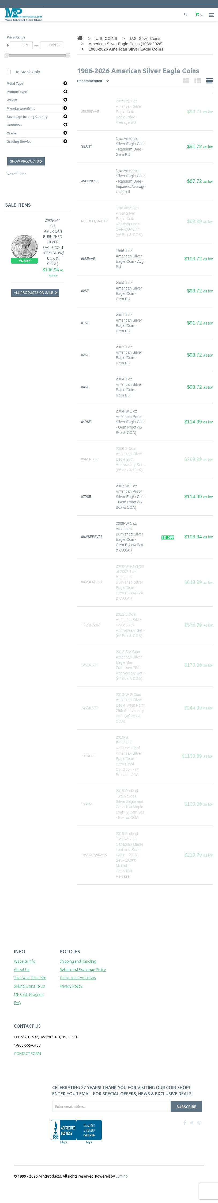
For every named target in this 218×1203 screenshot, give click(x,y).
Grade (11, 133)
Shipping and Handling (78, 961)
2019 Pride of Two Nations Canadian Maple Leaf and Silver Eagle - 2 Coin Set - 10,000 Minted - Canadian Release (129, 854)
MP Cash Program (28, 994)
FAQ (17, 1003)
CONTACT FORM (27, 1053)
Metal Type (15, 84)
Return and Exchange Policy (83, 969)
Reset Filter (16, 174)
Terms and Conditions (78, 978)
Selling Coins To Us (29, 986)
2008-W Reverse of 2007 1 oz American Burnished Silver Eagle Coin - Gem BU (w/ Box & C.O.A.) (130, 582)
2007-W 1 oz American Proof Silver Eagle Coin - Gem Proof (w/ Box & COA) (130, 497)
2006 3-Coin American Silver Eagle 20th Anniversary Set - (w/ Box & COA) (130, 459)
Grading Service (19, 142)
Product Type (17, 92)
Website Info (24, 961)
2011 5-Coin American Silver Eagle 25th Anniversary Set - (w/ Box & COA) (130, 625)
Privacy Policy (71, 986)
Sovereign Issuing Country (27, 117)
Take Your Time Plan (30, 978)
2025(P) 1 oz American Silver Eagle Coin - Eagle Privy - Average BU (129, 112)
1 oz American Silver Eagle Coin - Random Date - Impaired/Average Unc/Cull (130, 181)
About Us (21, 969)
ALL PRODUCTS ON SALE (33, 293)
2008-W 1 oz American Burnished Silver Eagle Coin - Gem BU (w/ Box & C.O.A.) (53, 242)
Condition (14, 125)
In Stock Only (28, 72)
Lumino (122, 1176)
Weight (12, 100)
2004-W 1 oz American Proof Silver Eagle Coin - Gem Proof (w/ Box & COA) (130, 422)
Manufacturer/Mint (21, 108)
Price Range (16, 37)
